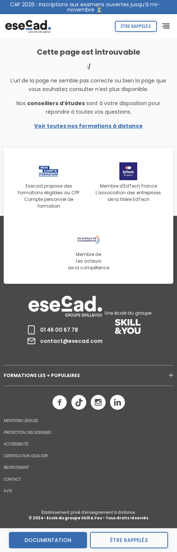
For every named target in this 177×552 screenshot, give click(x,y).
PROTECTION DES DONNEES (27, 433)
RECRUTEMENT (16, 467)
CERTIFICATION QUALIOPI (26, 456)
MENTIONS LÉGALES (21, 421)
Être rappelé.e (136, 26)
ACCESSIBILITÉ (16, 444)
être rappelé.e (129, 540)
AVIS (8, 491)
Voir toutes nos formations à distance (88, 126)
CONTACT (12, 479)
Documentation (48, 540)
